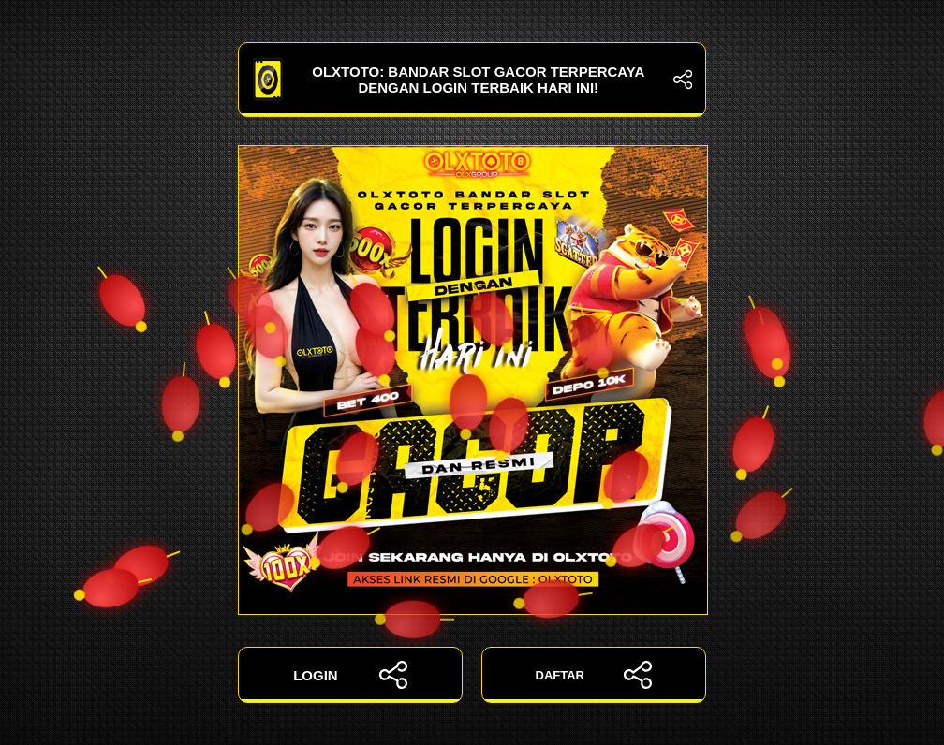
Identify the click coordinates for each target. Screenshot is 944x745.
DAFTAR (594, 675)
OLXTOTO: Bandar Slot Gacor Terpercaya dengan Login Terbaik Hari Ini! (472, 79)
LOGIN (350, 675)
